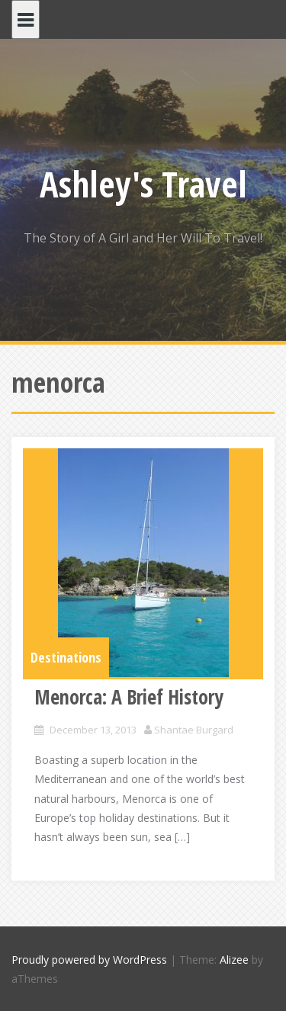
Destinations (66, 657)
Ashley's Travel (143, 183)
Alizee (234, 959)
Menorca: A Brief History (128, 697)
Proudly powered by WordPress (89, 959)
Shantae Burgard (193, 730)
